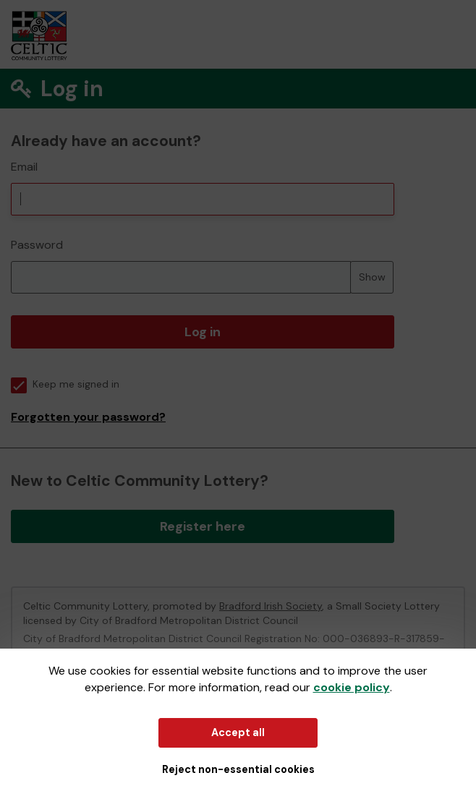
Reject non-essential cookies (238, 769)
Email (24, 166)
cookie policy (351, 687)
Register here (202, 526)
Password (37, 244)
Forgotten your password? (88, 416)
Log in (202, 332)
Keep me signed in (65, 384)
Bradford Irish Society (270, 605)
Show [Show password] (372, 276)
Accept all (238, 732)
